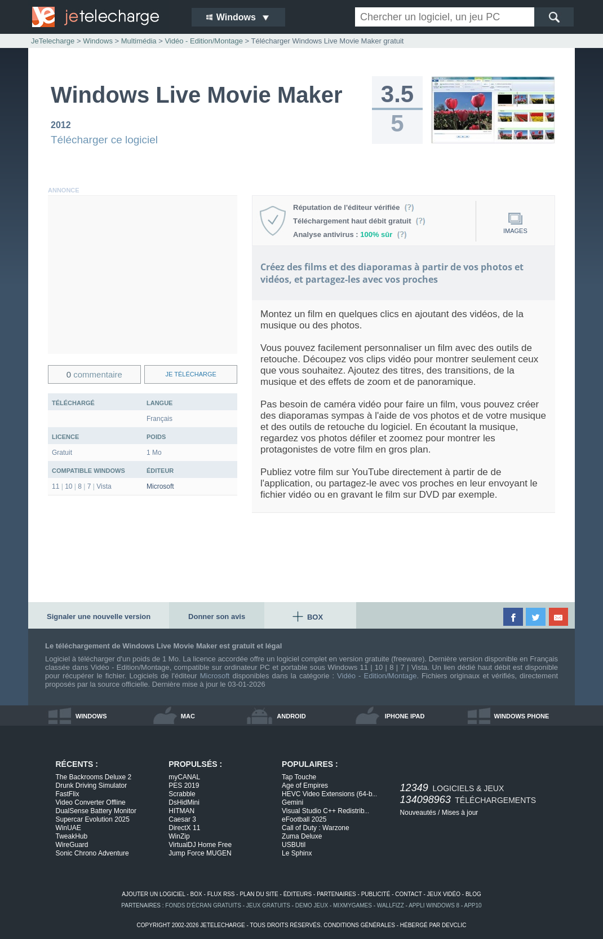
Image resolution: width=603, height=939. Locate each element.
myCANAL (184, 777)
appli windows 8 (434, 905)
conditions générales (359, 925)
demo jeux (311, 905)
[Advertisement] (142, 275)
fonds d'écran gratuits (203, 905)
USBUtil (293, 845)
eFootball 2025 (304, 819)
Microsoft (160, 486)
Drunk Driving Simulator (91, 785)
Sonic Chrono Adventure (92, 853)
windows (91, 716)
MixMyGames (352, 905)
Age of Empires (305, 785)
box (196, 894)
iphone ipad (405, 716)
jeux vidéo (443, 894)
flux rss (221, 894)
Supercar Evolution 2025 (93, 819)
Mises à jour (460, 813)
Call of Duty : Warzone (315, 828)
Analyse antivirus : (350, 234)
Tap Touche (299, 777)
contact (408, 894)
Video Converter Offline (91, 802)
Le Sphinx (297, 853)
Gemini (292, 802)
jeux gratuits (268, 905)
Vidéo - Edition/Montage (376, 676)
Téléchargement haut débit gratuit (359, 221)
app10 (473, 905)
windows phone (521, 716)
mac (188, 716)
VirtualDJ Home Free (200, 845)
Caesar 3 (182, 819)
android (291, 716)
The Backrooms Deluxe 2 (94, 777)
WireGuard (72, 845)
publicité (376, 894)
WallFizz (390, 905)
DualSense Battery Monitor (96, 811)
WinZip (179, 836)
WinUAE (68, 828)
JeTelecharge (52, 41)
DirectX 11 (184, 828)
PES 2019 (184, 785)
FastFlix (67, 794)
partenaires (336, 894)
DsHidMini (184, 802)
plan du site (259, 894)
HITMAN (181, 811)
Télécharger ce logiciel (104, 140)
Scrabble (182, 794)
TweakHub (72, 836)
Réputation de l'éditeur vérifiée (353, 207)
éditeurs (297, 894)
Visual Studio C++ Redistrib (325, 811)
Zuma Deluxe (302, 836)
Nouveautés (418, 813)
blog (473, 894)
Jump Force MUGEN (200, 853)
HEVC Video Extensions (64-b (329, 794)
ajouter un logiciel (153, 894)
